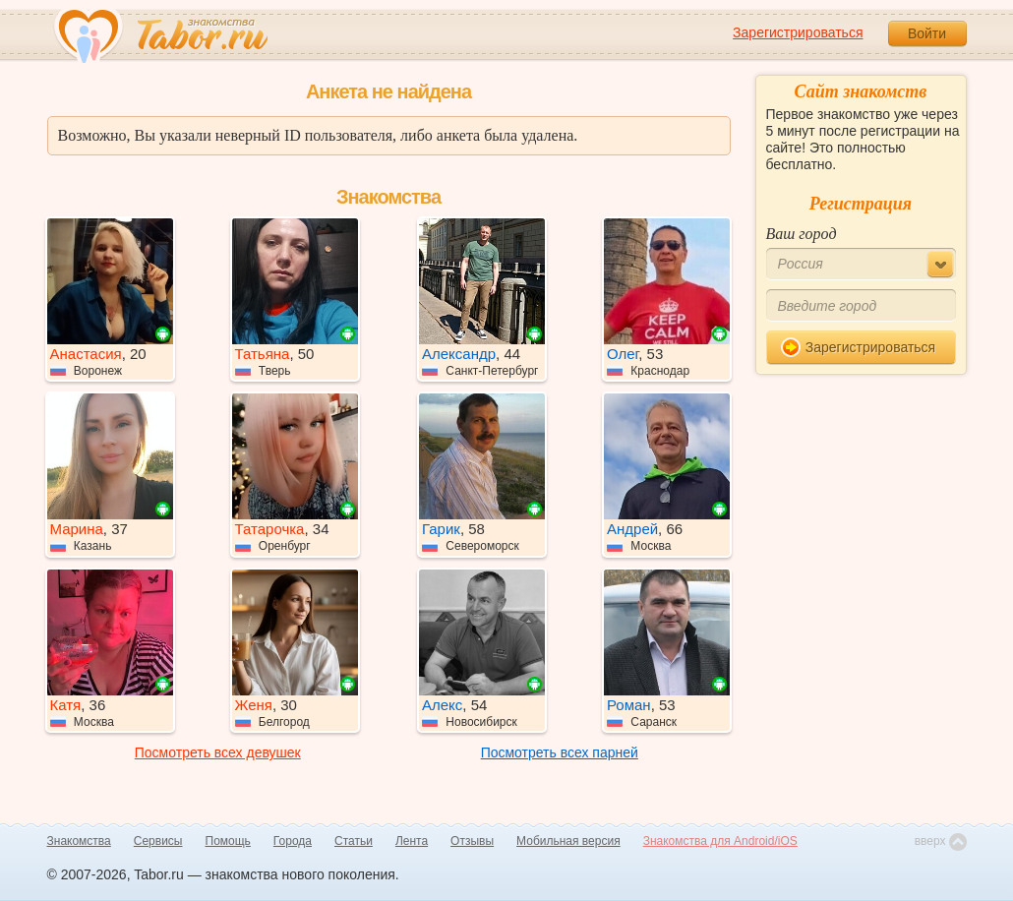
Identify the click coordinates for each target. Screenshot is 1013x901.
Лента (411, 841)
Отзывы (472, 841)
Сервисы (158, 841)
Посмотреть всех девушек (218, 752)
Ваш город (801, 233)
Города (292, 841)
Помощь (228, 841)
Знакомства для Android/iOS (720, 841)
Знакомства (79, 841)
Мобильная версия (568, 841)
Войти (927, 33)
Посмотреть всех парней (559, 752)
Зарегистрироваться (798, 32)
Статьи (353, 841)
